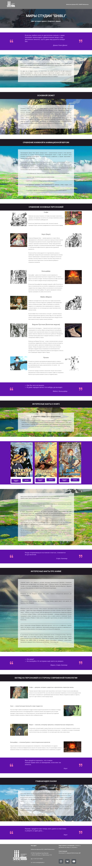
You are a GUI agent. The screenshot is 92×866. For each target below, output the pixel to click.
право (33, 762)
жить (38, 762)
